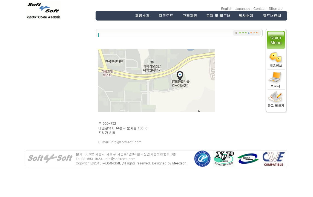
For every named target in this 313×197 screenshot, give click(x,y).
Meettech (179, 163)
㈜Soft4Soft (111, 163)
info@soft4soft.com (120, 158)
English (226, 8)
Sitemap (276, 8)
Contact (260, 8)
